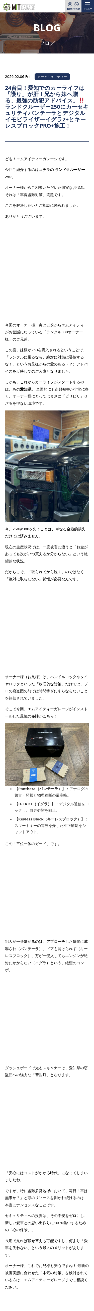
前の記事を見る (23, 1071)
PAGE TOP (77, 1232)
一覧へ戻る (47, 1086)
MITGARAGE (41, 1303)
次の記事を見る (70, 1101)
